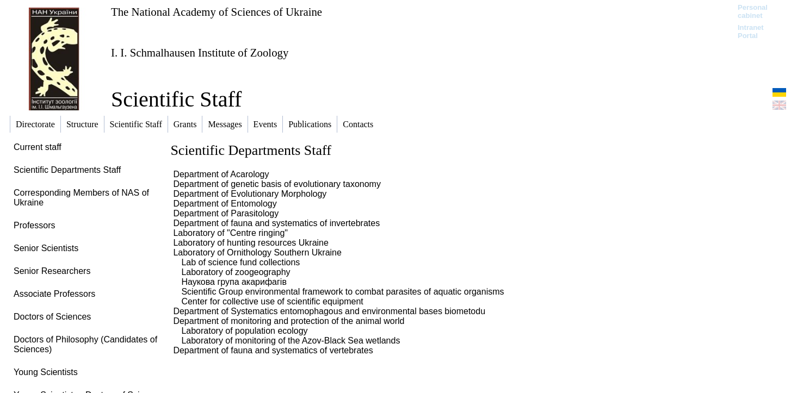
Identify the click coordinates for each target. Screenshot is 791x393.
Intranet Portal (751, 31)
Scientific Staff (176, 99)
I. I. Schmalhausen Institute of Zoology (199, 52)
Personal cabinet (753, 11)
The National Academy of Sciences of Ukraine (216, 11)
